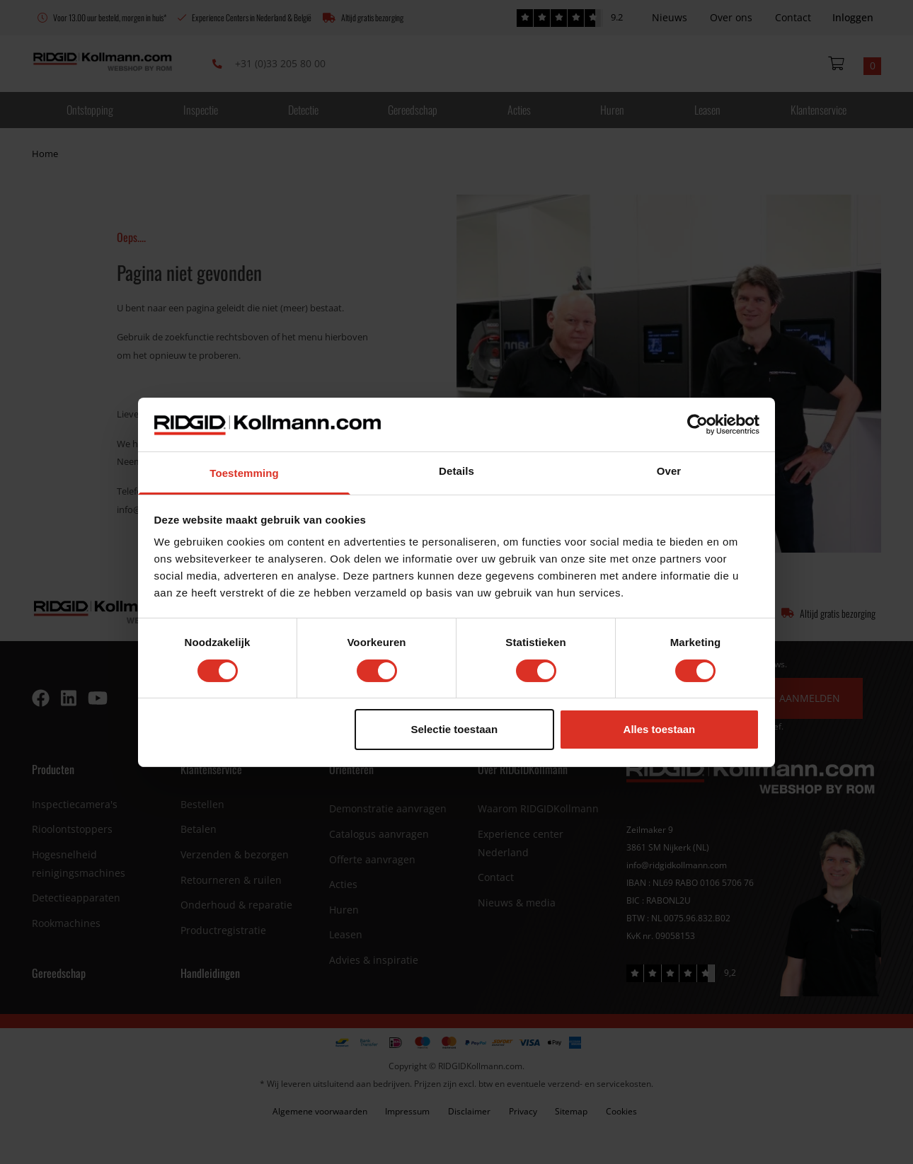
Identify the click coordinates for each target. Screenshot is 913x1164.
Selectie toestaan (454, 729)
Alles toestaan (660, 729)
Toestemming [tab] (244, 473)
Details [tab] (456, 471)
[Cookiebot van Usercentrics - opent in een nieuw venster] (697, 424)
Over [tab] (669, 471)
